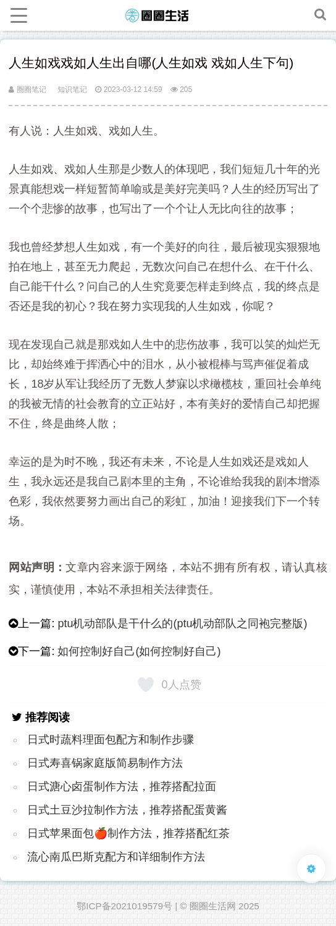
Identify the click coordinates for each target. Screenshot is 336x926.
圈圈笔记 (27, 89)
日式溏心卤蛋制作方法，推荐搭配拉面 (121, 786)
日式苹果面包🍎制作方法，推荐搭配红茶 (128, 833)
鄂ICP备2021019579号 (124, 906)
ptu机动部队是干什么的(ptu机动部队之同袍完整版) (182, 623)
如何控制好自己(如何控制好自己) (138, 651)
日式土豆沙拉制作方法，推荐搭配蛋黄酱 (127, 810)
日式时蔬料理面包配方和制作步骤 (110, 739)
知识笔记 (72, 89)
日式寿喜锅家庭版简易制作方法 (105, 763)
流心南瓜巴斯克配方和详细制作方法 (116, 857)
